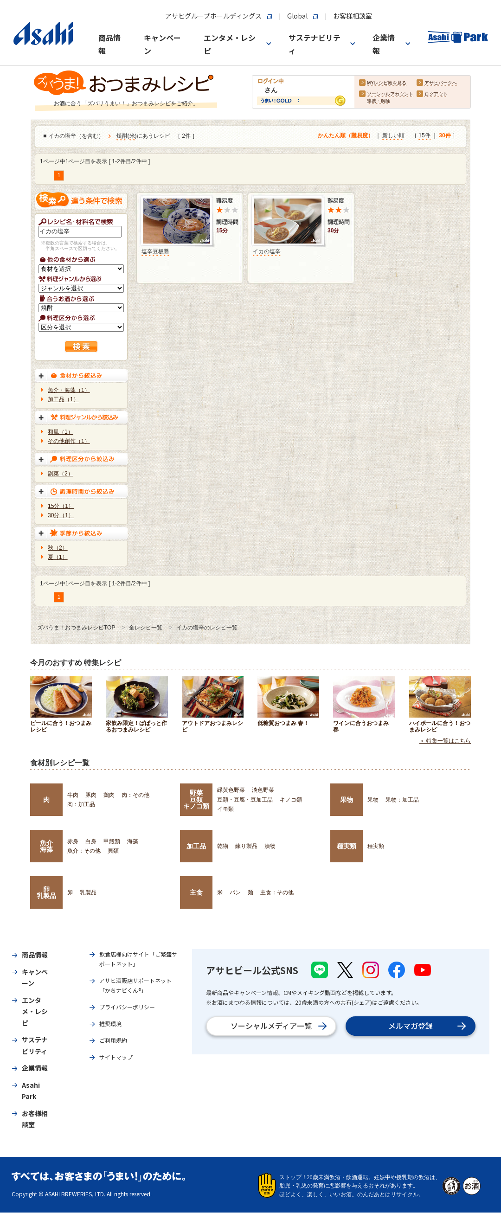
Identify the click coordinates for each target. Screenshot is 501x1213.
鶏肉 (109, 795)
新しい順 (393, 136)
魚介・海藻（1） (69, 390)
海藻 (132, 841)
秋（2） (58, 548)
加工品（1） (63, 399)
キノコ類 (291, 799)
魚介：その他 (84, 850)
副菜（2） (60, 473)
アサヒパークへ (440, 83)
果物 (346, 799)
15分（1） (61, 506)
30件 (444, 136)
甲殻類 (111, 841)
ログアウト (436, 94)
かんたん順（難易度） (345, 136)
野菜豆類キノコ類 (196, 799)
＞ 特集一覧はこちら (445, 741)
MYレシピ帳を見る (386, 83)
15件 (424, 136)
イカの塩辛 (267, 251)
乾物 (222, 846)
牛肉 (72, 795)
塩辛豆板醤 (155, 251)
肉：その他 (135, 795)
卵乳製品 (46, 892)
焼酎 (122, 136)
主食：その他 (277, 892)
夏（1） (58, 557)
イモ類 (225, 809)
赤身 (72, 841)
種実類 (346, 846)
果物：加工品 (402, 799)
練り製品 (246, 846)
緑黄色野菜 (231, 790)
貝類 (113, 850)
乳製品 (88, 892)
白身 (90, 841)
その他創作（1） (69, 441)
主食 (196, 892)
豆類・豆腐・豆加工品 (245, 799)
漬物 (270, 846)
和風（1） (60, 432)
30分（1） (61, 515)
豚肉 (90, 795)
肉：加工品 (81, 804)
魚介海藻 (46, 846)
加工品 (196, 846)
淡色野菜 (263, 790)
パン (235, 892)
